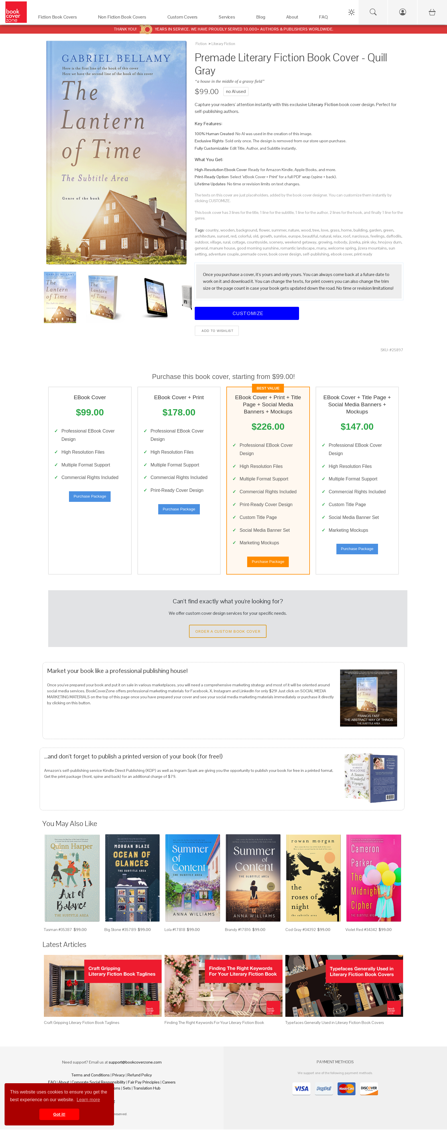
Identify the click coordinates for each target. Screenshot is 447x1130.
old (255, 236)
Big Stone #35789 (120, 929)
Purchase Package (90, 496)
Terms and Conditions (91, 1075)
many (321, 248)
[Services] (232, 18)
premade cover (254, 254)
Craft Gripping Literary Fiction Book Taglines (81, 1022)
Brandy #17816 (238, 929)
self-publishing (316, 254)
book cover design (285, 254)
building (360, 230)
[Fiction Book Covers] (62, 18)
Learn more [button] (88, 1099)
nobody (340, 242)
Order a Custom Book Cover (227, 632)
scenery (276, 242)
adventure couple (223, 254)
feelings (377, 236)
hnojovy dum (389, 242)
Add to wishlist (216, 331)
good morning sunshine (258, 248)
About (63, 1082)
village (215, 242)
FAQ (52, 1082)
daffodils (393, 236)
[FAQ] (328, 18)
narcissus (360, 236)
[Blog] (266, 18)
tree (315, 230)
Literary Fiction (223, 43)
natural (325, 236)
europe (294, 236)
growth (266, 236)
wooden (227, 230)
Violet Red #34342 (361, 929)
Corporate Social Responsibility (98, 1082)
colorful (244, 236)
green (388, 230)
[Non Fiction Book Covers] (127, 18)
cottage (238, 242)
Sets (127, 1088)
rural (226, 242)
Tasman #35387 (58, 929)
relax (337, 236)
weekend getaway (300, 242)
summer (279, 230)
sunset (223, 236)
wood (306, 230)
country (212, 230)
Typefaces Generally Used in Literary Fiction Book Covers (334, 1022)
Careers (169, 1082)
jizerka (354, 242)
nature (293, 230)
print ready (363, 254)
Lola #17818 (174, 929)
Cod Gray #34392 (300, 929)
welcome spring (342, 248)
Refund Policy (139, 1075)
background (246, 230)
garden (375, 230)
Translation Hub (146, 1088)
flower (264, 230)
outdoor (201, 242)
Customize (246, 313)
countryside (257, 242)
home (346, 230)
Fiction (201, 43)
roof (346, 236)
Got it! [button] (59, 1114)
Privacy (118, 1075)
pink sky (369, 242)
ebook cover (341, 254)
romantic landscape (298, 248)
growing (325, 242)
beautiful (310, 236)
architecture (205, 236)
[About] (297, 18)
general (201, 248)
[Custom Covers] (187, 18)
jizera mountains (372, 248)
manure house (222, 248)
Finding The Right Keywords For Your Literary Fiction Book (214, 1022)
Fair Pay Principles (144, 1082)
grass (335, 230)
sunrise (280, 236)
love (324, 230)
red (233, 236)
